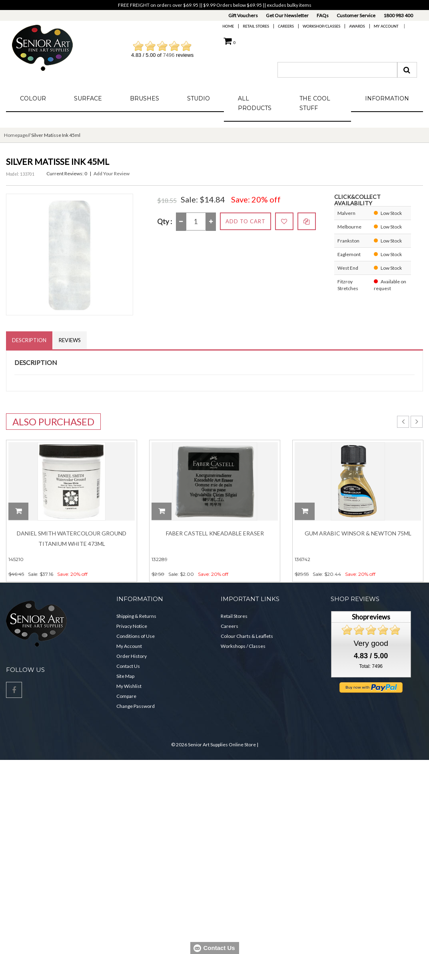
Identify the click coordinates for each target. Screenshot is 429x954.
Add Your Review (112, 173)
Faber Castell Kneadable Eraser (215, 533)
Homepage (16, 135)
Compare (126, 696)
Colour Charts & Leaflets (247, 636)
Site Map (125, 676)
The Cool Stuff (314, 103)
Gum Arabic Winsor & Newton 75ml (358, 533)
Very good (370, 643)
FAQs (323, 15)
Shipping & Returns (136, 616)
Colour (33, 98)
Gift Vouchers (243, 15)
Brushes (144, 98)
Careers (286, 26)
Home (228, 26)
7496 (169, 55)
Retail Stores (256, 26)
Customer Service (356, 15)
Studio (198, 98)
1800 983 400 (398, 15)
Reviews (70, 340)
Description (29, 340)
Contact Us (128, 666)
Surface (88, 98)
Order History (131, 656)
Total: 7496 (371, 666)
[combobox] (337, 70)
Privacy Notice (131, 626)
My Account (386, 26)
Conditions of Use (135, 636)
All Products (254, 103)
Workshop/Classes (321, 26)
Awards (357, 26)
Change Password (135, 706)
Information (387, 98)
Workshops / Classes (243, 646)
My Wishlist (129, 686)
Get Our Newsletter (287, 15)
